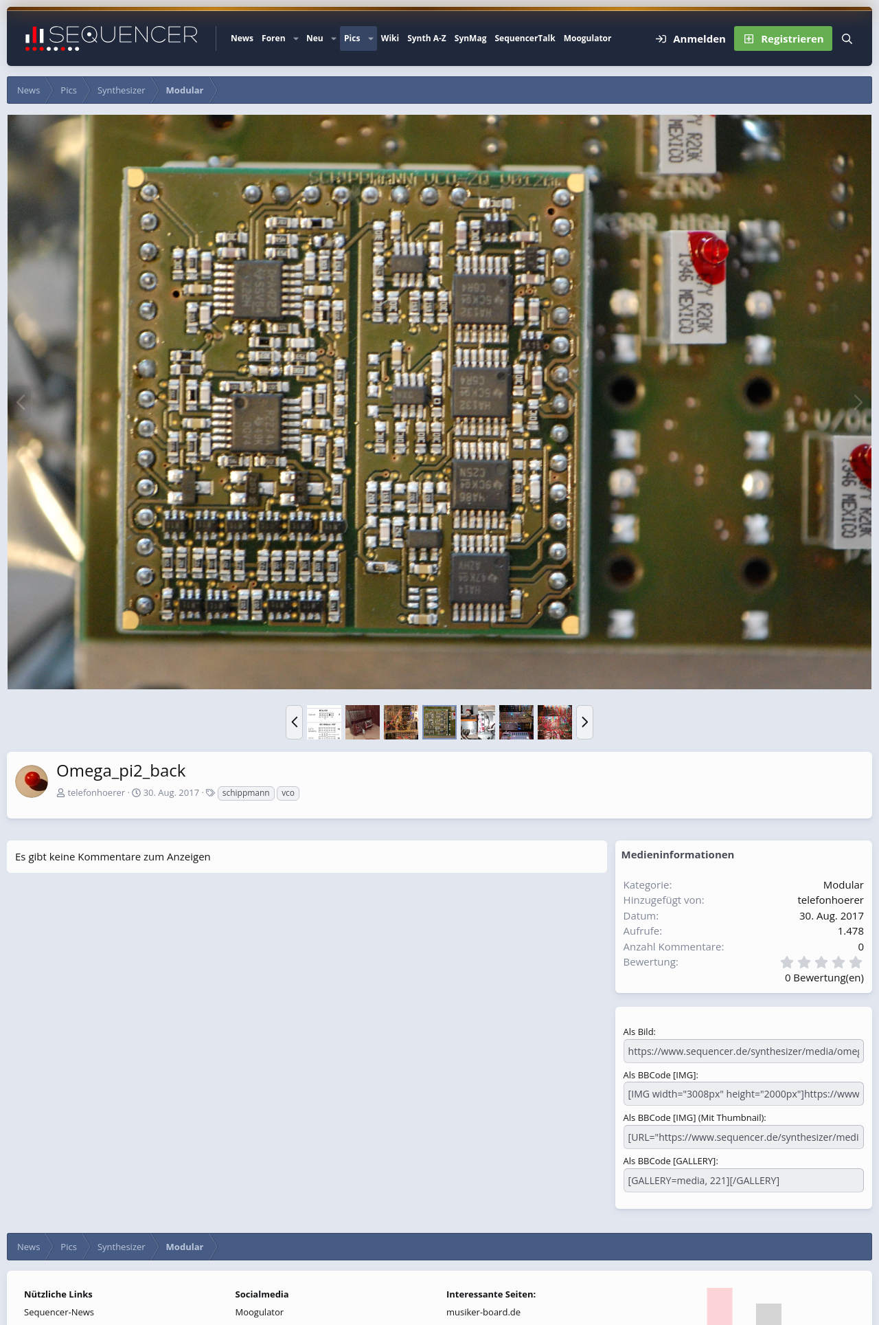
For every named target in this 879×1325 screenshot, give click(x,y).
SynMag (471, 38)
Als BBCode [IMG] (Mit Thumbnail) (694, 1115)
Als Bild (639, 1031)
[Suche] (847, 38)
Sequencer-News (59, 1308)
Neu (314, 38)
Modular (843, 884)
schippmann (246, 793)
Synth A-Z (426, 38)
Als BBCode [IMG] (660, 1073)
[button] (296, 38)
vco (288, 793)
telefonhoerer (96, 792)
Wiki (390, 38)
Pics (352, 38)
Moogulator (588, 38)
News (242, 38)
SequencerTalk (524, 38)
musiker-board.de (483, 1308)
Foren (273, 38)
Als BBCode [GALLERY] (670, 1157)
